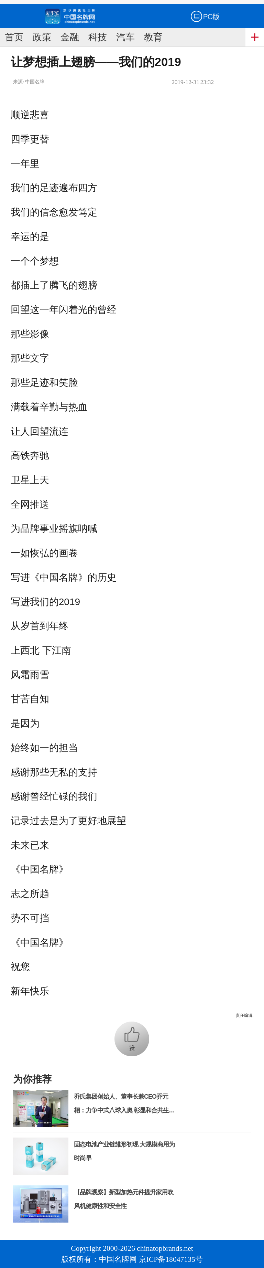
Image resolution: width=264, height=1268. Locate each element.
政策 (42, 37)
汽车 (125, 37)
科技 (97, 37)
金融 (69, 37)
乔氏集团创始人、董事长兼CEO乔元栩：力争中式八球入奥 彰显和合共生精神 (124, 1110)
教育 (153, 37)
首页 (14, 37)
